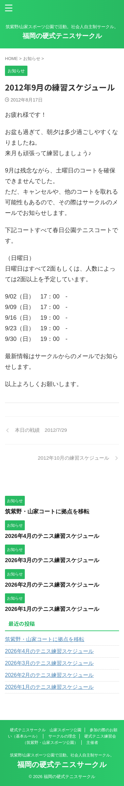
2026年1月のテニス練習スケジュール (52, 609)
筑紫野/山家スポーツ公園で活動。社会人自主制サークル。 (62, 755)
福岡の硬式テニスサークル (62, 35)
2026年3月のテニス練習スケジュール (52, 560)
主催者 (92, 742)
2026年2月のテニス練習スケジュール (52, 585)
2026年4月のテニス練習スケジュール (52, 536)
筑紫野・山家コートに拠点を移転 (47, 511)
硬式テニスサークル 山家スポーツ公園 (45, 730)
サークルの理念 (62, 736)
